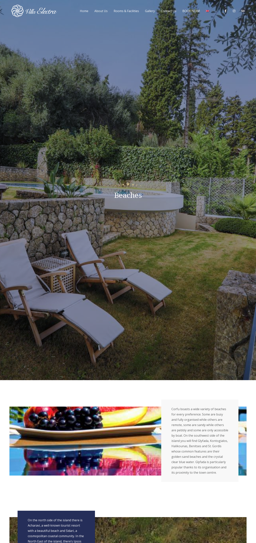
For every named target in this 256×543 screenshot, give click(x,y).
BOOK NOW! (191, 11)
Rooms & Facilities (126, 11)
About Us (101, 11)
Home (84, 11)
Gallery (150, 11)
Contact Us (168, 11)
